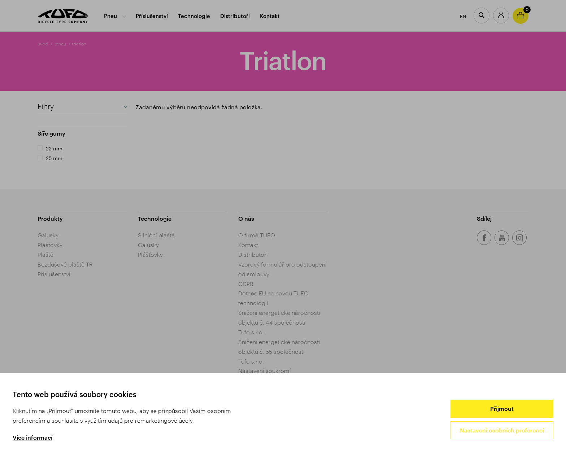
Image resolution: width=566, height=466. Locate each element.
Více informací (32, 437)
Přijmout (502, 408)
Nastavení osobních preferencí (502, 430)
